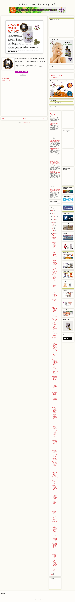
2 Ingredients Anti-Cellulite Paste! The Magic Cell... (54, 442)
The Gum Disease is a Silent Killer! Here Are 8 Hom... (54, 551)
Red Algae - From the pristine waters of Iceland (54, 239)
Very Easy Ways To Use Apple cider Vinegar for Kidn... (54, 256)
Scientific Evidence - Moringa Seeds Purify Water (54, 367)
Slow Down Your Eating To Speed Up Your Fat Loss (55, 501)
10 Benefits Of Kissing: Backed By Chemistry (54, 497)
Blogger (43, 599)
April (53, 228)
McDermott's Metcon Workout (54, 393)
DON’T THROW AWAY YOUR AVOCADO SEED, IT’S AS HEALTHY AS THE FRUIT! (55, 163)
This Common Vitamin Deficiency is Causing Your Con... (54, 447)
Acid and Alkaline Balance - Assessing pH (54, 487)
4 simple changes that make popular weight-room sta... (55, 346)
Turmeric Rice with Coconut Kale (55, 477)
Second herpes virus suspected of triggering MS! (55, 172)
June (53, 225)
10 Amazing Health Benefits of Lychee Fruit (54, 492)
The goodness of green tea (54, 235)
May (53, 227)
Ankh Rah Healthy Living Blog (57, 75)
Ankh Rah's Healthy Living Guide (37, 4)
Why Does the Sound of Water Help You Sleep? (54, 382)
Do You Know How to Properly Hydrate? (54, 535)
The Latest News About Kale (54, 386)
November (54, 217)
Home (24, 118)
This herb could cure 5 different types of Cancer (55, 373)
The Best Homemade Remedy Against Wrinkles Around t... (54, 432)
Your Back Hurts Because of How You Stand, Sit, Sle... (54, 245)
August (53, 222)
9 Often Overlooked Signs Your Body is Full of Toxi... (54, 309)
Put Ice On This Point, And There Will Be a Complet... (54, 463)
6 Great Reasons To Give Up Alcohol (54, 455)
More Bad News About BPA (54, 451)
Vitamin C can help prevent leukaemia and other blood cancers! (55, 190)
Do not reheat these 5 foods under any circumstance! (55, 141)
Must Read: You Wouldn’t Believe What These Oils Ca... (54, 563)
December (54, 216)
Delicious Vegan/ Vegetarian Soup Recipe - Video (55, 482)
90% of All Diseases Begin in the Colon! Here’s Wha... (54, 557)
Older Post (44, 118)
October (53, 219)
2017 (52, 213)
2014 (52, 574)
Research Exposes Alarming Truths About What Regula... (54, 410)
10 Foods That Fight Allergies (54, 272)
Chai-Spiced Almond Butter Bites (54, 427)
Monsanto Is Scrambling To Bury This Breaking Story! (55, 157)
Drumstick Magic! (54, 286)
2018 (52, 211)
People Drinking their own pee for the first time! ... (54, 469)
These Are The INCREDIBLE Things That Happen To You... (55, 540)
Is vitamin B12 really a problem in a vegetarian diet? (54, 250)
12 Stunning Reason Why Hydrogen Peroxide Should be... (55, 296)
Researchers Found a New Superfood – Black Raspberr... (54, 523)
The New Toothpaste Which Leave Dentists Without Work (55, 507)
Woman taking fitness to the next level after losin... (54, 378)
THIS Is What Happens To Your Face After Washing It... (54, 314)
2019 (52, 210)
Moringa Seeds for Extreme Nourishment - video (54, 437)
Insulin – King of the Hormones (54, 389)
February (54, 231)
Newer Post (4, 118)
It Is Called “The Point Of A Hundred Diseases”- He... (54, 339)
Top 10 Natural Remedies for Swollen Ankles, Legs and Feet (54, 114)
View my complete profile (54, 77)
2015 (52, 573)
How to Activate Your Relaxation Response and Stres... (54, 422)
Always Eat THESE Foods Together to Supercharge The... (55, 416)
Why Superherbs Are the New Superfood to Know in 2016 (55, 362)
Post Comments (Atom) (26, 122)
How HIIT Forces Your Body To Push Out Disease (54, 404)
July (53, 224)
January (53, 233)
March (53, 230)
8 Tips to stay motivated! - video (54, 459)
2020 (52, 208)
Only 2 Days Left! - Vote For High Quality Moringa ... (54, 569)
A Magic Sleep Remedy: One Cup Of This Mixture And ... (54, 304)
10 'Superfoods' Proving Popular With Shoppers (55, 320)
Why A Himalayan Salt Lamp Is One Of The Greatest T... (54, 356)
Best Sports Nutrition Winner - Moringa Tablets (54, 276)
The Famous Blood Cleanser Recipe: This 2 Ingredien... (54, 333)
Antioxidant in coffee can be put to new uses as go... (54, 545)
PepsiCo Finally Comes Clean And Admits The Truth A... (54, 290)
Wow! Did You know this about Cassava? (54, 474)
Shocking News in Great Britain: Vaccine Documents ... (54, 326)
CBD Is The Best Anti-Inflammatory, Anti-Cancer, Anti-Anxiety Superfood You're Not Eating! (54, 180)
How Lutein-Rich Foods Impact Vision (54, 351)
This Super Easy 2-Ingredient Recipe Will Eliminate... (54, 262)
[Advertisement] (24, 111)
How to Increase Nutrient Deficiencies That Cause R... (54, 398)
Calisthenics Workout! (54, 300)
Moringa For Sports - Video (54, 512)
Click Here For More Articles (22, 71)
